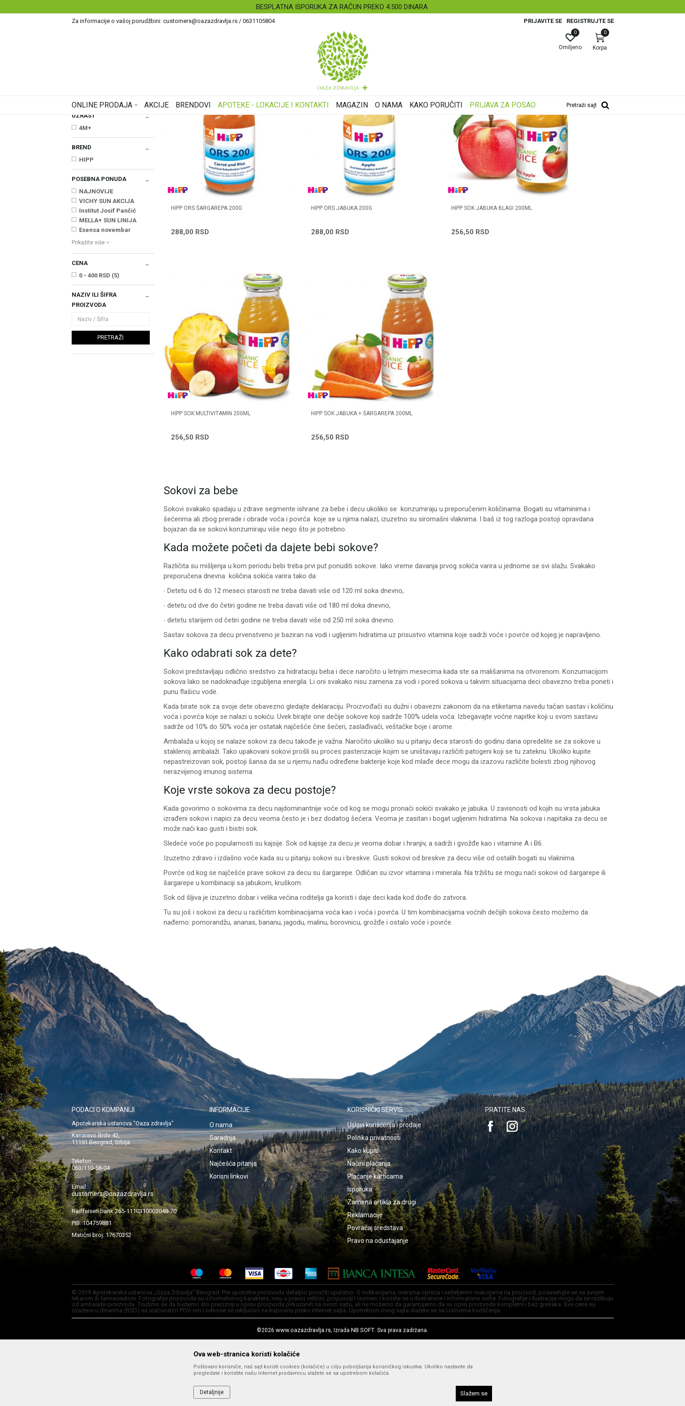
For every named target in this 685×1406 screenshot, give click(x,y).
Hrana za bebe (240, 121)
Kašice (84, 183)
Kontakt (220, 1214)
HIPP (86, 274)
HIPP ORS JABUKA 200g (316, 297)
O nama (220, 1188)
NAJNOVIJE (96, 306)
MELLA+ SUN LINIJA (107, 335)
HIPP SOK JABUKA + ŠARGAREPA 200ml (212, 481)
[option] (342, 7)
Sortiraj (416, 135)
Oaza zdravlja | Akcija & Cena (109, 121)
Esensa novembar (105, 344)
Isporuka (359, 1253)
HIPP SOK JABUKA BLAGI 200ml (441, 297)
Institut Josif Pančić (107, 325)
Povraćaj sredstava (375, 1291)
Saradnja (222, 1201)
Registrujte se (590, 20)
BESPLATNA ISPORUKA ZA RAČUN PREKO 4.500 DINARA (342, 7)
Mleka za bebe (95, 164)
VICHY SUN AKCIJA (106, 315)
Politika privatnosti (374, 1201)
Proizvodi (164, 121)
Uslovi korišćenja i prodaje (384, 1188)
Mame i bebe (199, 121)
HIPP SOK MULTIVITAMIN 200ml (555, 297)
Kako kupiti (363, 1214)
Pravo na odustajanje (377, 1304)
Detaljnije (212, 1392)
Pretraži (110, 452)
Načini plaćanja (369, 1227)
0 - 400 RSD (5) (99, 390)
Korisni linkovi (228, 1240)
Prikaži (496, 135)
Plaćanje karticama (375, 1240)
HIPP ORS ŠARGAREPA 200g (206, 297)
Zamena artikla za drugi (381, 1266)
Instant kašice (94, 173)
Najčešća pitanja (233, 1227)
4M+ (85, 242)
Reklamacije (365, 1278)
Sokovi (84, 192)
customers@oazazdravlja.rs (112, 1257)
